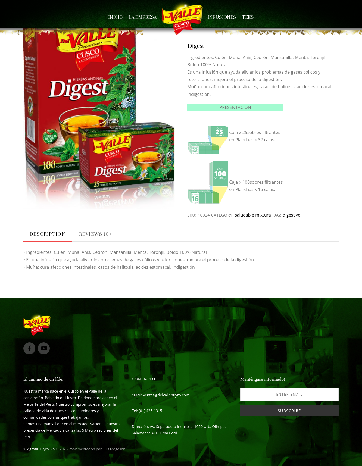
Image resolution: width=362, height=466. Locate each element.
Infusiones (222, 17)
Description (47, 234)
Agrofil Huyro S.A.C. (43, 448)
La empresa (143, 17)
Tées (248, 17)
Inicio (115, 17)
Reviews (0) (95, 234)
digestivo (292, 215)
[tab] (47, 234)
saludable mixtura (253, 215)
